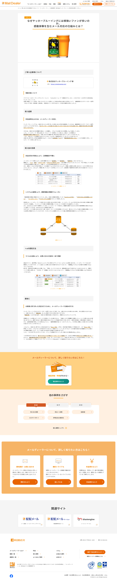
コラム (101, 1)
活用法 (45, 4)
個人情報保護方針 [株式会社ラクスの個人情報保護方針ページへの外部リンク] (86, 575)
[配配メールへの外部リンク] (31, 520)
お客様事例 (52, 8)
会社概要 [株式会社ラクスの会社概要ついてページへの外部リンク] (66, 575)
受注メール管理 (58, 412)
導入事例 (74, 4)
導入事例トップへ (58, 428)
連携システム (66, 4)
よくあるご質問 (86, 1)
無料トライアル (109, 4)
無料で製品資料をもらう (94, 552)
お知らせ (59, 557)
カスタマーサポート (34, 418)
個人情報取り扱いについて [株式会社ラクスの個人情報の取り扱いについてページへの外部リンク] (75, 575)
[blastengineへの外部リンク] (86, 520)
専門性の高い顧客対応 (58, 418)
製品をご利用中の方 (110, 1)
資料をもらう (97, 4)
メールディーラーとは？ (17, 551)
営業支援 (83, 412)
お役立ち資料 (95, 1)
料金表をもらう (92, 482)
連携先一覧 (13, 557)
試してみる (58, 482)
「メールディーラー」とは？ (34, 4)
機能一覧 (12, 554)
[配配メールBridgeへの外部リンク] (59, 520)
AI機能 (59, 4)
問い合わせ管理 (34, 412)
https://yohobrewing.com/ (58, 84)
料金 (50, 4)
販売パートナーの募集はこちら (95, 556)
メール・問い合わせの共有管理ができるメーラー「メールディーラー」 (33, 8)
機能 (54, 4)
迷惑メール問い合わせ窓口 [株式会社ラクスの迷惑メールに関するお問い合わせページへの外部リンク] (97, 575)
